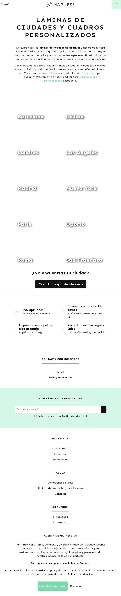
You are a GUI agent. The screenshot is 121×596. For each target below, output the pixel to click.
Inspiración (60, 454)
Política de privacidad (74, 416)
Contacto (60, 493)
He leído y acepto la (60, 416)
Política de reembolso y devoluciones (60, 488)
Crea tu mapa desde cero (60, 284)
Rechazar (76, 586)
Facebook (60, 516)
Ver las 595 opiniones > (36, 313)
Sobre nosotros (60, 448)
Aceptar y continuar (52, 586)
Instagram (60, 522)
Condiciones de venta (60, 482)
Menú (5, 4)
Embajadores (60, 459)
